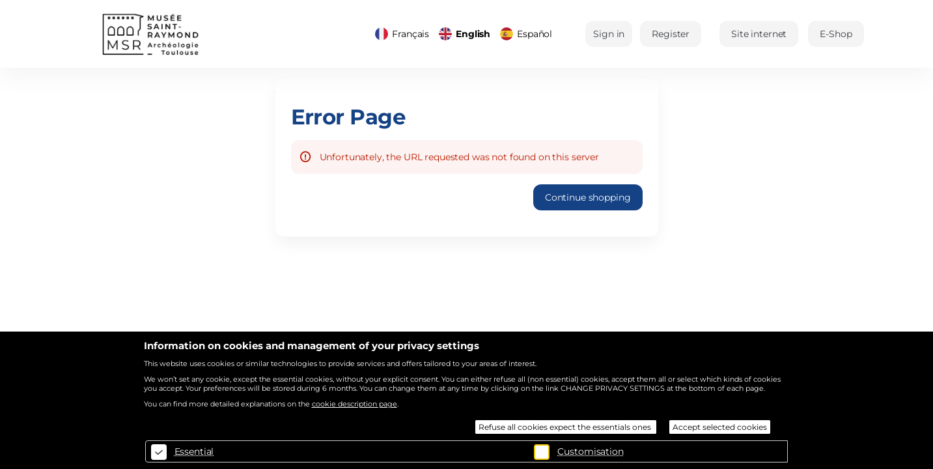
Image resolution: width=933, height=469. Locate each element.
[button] (758, 34)
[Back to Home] (200, 34)
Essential (194, 451)
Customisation (590, 451)
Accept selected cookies (720, 427)
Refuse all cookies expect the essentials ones (566, 427)
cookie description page (354, 403)
